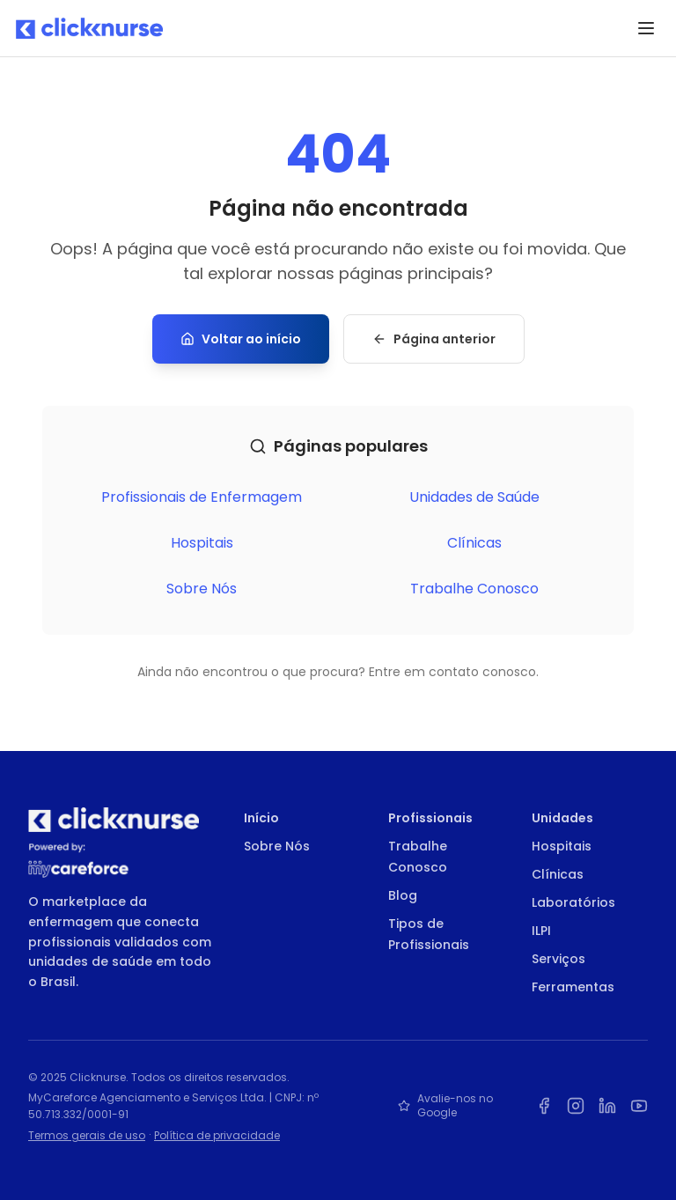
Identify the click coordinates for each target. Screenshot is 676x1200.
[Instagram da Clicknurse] (575, 1106)
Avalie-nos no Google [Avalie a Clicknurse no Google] (445, 1106)
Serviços (558, 959)
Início (261, 818)
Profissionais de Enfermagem (201, 497)
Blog (402, 895)
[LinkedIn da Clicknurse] (607, 1106)
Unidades (562, 818)
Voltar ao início (240, 339)
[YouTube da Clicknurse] (639, 1106)
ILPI (541, 930)
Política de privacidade (217, 1135)
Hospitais (202, 543)
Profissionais (430, 818)
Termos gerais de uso (86, 1135)
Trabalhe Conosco (474, 588)
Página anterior (434, 339)
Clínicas (474, 543)
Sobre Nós (201, 588)
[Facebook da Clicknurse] (544, 1106)
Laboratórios (573, 902)
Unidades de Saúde (474, 497)
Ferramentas (573, 987)
